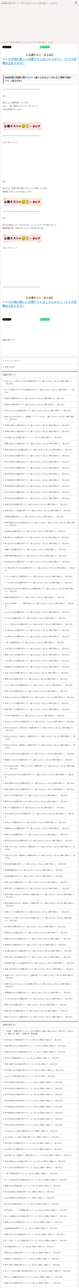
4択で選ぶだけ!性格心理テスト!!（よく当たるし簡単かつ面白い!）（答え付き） (34, 1040)
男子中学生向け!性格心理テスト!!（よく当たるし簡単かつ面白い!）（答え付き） (34, 1101)
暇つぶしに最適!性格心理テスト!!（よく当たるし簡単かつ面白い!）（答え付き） (34, 1277)
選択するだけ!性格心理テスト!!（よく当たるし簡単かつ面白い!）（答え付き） (33, 1253)
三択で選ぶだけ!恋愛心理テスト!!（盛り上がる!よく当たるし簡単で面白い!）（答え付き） (38, 648)
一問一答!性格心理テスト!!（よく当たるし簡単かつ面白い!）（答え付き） (32, 1173)
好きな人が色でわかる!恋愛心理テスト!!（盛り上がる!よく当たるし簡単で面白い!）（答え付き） (40, 754)
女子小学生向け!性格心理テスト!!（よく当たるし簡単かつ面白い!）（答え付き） (34, 1082)
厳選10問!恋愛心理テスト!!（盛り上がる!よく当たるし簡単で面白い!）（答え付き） (35, 597)
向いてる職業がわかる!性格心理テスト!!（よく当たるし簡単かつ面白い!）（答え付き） (37, 1216)
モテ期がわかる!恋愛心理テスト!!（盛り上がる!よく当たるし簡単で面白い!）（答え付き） (38, 636)
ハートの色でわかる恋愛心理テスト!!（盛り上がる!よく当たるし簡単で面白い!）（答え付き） (39, 583)
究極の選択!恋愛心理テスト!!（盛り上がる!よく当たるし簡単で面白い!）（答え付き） (36, 556)
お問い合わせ (10, 367)
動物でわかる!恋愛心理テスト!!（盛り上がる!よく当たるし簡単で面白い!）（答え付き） (37, 679)
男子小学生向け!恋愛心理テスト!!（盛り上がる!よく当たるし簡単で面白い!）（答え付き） (38, 462)
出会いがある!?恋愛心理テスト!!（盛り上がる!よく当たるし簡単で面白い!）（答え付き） (37, 673)
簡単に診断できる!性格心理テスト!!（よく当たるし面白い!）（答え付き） (32, 1064)
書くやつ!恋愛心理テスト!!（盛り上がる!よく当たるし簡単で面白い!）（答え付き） (35, 808)
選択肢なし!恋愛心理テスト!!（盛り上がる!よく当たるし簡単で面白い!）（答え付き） (36, 945)
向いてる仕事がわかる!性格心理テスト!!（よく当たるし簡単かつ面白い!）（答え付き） (37, 1180)
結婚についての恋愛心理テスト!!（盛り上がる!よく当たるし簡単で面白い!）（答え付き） (37, 912)
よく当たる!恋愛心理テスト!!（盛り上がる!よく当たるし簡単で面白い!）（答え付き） (36, 618)
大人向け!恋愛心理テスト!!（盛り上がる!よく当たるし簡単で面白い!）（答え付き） (35, 715)
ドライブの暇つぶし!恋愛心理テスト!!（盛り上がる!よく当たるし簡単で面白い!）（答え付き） (39, 576)
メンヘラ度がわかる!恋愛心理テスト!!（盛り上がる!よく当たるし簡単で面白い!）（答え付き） (39, 624)
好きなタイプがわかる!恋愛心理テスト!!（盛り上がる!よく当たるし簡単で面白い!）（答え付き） (40, 721)
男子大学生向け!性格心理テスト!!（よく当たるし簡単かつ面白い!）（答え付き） (34, 1125)
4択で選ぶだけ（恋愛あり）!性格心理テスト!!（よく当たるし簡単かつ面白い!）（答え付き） (39, 1155)
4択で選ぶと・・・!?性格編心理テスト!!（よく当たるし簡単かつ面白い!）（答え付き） (37, 1210)
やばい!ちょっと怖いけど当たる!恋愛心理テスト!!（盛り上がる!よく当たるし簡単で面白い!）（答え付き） (39, 382)
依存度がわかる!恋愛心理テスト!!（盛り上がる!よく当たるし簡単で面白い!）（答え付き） (38, 667)
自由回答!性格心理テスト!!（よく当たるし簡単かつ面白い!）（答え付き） (32, 1228)
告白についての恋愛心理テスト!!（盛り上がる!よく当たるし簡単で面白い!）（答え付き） (37, 703)
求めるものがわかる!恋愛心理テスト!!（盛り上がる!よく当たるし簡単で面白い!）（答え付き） (39, 840)
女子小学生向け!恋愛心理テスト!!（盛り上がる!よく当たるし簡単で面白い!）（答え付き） (38, 456)
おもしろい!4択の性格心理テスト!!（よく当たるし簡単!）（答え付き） (30, 1076)
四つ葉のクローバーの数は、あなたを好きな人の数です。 (39, 202)
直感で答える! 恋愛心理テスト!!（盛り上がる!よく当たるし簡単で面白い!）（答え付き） (37, 1011)
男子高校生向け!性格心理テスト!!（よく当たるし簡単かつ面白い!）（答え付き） (34, 1113)
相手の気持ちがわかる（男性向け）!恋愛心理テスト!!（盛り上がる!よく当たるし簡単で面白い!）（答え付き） (40, 904)
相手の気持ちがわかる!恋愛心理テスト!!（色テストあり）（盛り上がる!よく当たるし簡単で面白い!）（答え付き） (40, 524)
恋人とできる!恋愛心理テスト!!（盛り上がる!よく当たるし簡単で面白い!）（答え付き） (37, 795)
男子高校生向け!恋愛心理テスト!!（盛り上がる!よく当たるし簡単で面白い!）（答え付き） (38, 486)
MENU (76, 2)
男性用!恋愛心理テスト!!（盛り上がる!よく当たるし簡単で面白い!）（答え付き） (34, 870)
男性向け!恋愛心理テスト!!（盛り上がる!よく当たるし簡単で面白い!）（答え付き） (35, 404)
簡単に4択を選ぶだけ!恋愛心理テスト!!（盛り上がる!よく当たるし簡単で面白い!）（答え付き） (40, 969)
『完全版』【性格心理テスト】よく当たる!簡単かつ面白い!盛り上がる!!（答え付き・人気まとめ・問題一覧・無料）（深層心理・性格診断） (39, 1032)
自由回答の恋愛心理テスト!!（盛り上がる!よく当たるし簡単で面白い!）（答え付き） (30, 3)
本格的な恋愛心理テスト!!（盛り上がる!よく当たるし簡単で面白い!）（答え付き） (35, 516)
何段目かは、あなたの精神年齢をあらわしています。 (39, 126)
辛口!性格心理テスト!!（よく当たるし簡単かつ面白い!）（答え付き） (30, 1246)
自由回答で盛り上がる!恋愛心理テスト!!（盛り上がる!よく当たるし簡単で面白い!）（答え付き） (40, 963)
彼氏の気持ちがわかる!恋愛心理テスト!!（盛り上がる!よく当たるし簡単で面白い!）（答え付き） (40, 789)
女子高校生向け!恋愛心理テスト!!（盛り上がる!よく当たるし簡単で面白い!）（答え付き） (38, 480)
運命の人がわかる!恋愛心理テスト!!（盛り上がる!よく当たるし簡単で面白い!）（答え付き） (38, 939)
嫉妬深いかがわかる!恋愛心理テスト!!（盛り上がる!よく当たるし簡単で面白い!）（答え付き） (39, 760)
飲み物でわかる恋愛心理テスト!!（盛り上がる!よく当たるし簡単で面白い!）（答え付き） (37, 537)
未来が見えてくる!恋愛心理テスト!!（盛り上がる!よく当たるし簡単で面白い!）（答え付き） (38, 510)
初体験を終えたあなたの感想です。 (39, 238)
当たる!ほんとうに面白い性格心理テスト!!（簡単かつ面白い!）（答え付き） (32, 1137)
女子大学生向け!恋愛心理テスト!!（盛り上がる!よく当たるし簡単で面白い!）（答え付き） (38, 492)
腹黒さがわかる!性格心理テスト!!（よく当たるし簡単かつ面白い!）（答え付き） (34, 1222)
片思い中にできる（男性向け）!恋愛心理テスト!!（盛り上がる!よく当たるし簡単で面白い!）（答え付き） (40, 856)
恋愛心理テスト (8, 340)
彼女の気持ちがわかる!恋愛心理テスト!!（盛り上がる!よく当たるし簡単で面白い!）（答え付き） (40, 783)
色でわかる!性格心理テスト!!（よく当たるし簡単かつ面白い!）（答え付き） (32, 1058)
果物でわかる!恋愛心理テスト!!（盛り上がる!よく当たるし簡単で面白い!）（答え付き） (37, 834)
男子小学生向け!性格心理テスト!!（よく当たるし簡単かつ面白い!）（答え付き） (34, 1088)
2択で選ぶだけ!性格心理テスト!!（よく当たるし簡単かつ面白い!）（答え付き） (34, 1143)
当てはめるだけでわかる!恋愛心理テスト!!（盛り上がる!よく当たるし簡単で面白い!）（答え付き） (39, 776)
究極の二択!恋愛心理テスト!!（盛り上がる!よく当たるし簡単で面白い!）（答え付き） (36, 549)
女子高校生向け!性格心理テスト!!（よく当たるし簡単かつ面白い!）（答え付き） (34, 1107)
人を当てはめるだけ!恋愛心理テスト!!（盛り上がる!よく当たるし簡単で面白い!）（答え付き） (39, 999)
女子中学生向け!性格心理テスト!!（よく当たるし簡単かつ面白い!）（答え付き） (34, 1094)
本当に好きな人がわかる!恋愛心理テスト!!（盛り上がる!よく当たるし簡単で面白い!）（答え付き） (39, 815)
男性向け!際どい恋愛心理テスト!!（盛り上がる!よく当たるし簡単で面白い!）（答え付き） (38, 431)
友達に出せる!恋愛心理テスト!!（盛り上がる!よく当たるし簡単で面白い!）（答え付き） (37, 504)
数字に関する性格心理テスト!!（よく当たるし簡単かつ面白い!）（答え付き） (33, 1265)
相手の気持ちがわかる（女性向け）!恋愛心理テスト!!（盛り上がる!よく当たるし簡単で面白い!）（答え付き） (40, 895)
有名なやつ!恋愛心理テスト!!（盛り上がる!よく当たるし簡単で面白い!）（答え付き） (36, 822)
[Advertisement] (39, 23)
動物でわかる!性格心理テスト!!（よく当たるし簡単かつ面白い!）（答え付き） (33, 1186)
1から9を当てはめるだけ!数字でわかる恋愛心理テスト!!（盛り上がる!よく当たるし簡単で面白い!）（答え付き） (39, 590)
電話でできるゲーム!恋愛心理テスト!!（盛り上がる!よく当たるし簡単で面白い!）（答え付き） (39, 1017)
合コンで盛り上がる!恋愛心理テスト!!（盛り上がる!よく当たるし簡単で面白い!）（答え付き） (39, 685)
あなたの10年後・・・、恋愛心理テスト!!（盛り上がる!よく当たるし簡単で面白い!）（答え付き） (39, 604)
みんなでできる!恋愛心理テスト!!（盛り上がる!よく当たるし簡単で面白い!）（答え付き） (38, 612)
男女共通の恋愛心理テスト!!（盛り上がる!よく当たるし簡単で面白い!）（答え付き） (36, 864)
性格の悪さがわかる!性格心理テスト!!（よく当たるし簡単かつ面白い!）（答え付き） (36, 1046)
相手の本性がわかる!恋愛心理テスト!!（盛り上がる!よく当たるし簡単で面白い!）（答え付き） (39, 450)
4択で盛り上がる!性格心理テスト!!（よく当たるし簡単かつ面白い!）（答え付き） (34, 1070)
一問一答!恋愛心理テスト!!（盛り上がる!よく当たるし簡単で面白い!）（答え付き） (35, 642)
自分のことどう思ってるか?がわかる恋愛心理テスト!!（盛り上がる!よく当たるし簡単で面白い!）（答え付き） (38, 919)
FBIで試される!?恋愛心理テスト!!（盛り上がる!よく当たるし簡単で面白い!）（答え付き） (38, 562)
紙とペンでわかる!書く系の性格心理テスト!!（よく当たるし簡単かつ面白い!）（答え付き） (38, 1271)
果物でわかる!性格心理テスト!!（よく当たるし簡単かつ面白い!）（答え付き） (33, 1283)
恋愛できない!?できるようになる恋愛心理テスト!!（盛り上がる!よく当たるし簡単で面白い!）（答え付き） (39, 985)
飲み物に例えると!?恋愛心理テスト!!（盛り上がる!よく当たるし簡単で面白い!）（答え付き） (39, 951)
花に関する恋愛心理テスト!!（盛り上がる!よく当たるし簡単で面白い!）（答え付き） (36, 927)
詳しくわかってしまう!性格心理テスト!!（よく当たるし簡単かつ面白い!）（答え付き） (37, 1240)
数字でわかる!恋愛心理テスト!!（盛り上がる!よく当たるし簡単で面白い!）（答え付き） (37, 801)
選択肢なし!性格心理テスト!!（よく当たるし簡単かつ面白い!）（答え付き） (32, 1259)
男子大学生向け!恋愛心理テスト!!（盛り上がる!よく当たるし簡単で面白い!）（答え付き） (38, 498)
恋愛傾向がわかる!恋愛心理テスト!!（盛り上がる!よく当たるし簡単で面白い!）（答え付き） (38, 992)
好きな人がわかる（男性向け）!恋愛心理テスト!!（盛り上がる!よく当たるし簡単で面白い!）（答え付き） (40, 746)
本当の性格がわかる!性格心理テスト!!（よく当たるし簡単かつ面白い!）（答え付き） (36, 1161)
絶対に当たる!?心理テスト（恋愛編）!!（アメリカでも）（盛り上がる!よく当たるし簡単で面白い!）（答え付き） (39, 418)
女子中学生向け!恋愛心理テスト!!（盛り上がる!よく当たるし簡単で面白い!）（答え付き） (38, 468)
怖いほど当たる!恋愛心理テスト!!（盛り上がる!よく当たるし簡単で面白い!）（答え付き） (38, 543)
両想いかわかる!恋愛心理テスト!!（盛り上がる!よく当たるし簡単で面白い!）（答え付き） (38, 655)
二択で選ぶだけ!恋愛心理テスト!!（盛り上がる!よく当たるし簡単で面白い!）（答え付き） (38, 661)
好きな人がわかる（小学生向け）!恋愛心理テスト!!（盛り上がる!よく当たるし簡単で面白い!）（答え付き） (39, 729)
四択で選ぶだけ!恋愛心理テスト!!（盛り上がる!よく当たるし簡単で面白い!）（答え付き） (38, 709)
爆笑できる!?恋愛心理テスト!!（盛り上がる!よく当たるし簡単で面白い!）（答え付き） (36, 1005)
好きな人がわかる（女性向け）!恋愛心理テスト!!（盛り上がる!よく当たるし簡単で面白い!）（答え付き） (40, 737)
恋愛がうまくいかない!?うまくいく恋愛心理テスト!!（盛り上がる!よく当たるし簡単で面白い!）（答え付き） (40, 976)
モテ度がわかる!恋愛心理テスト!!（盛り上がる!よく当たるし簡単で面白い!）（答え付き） (38, 630)
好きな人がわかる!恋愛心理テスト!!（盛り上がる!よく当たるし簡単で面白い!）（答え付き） (38, 410)
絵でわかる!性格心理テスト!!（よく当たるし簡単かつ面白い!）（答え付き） (32, 1204)
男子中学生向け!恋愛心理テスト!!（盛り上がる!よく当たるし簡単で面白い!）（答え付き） (38, 474)
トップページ (4, 42)
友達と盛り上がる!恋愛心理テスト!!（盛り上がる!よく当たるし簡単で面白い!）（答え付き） (38, 957)
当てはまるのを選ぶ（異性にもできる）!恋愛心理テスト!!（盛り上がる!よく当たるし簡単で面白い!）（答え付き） (40, 767)
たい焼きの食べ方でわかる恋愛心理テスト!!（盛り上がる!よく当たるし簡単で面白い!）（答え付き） (40, 569)
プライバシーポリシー (13, 361)
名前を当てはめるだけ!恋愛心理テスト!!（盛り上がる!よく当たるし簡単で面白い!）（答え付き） (40, 697)
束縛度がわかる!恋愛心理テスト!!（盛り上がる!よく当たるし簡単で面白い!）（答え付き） (38, 828)
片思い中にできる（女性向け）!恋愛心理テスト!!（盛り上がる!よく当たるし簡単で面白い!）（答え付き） (40, 848)
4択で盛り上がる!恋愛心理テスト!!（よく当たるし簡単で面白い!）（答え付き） (34, 437)
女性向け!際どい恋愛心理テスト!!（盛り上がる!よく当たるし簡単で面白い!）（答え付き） (38, 425)
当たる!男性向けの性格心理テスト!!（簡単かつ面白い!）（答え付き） (30, 1198)
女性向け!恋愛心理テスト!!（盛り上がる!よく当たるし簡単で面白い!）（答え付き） (35, 398)
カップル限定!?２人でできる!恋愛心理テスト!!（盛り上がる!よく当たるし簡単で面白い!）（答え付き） (40, 391)
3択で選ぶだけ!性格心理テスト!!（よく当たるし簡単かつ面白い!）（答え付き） (34, 1149)
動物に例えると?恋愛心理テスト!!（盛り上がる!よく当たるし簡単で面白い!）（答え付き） (38, 443)
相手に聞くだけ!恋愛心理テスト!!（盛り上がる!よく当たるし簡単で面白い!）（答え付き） (38, 888)
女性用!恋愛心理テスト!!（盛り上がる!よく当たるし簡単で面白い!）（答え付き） (34, 876)
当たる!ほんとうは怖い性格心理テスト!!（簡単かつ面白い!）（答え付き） (32, 1131)
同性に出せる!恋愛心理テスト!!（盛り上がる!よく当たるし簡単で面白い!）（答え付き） (37, 691)
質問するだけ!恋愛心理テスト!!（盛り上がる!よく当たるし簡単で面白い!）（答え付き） (37, 933)
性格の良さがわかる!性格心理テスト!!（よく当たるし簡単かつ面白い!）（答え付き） (36, 1052)
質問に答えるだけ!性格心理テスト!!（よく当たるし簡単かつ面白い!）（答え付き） (35, 1234)
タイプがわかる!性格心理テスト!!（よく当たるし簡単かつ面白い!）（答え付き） (34, 1167)
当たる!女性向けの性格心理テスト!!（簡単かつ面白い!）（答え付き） (30, 1192)
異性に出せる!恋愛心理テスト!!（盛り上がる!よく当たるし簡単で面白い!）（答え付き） (37, 882)
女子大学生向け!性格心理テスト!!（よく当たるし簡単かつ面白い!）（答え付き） (34, 1119)
